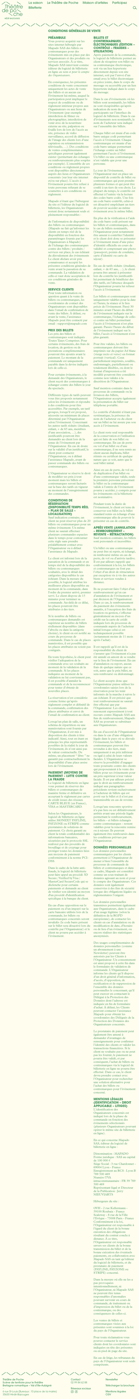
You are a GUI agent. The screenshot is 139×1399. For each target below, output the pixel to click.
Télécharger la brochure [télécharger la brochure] (120, 1385)
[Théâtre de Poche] (12, 11)
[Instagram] (76, 1392)
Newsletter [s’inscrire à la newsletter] (112, 1379)
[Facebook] (72, 1392)
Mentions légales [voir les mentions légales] (116, 1391)
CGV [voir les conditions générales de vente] (108, 1394)
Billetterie (35, 8)
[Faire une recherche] (135, 8)
